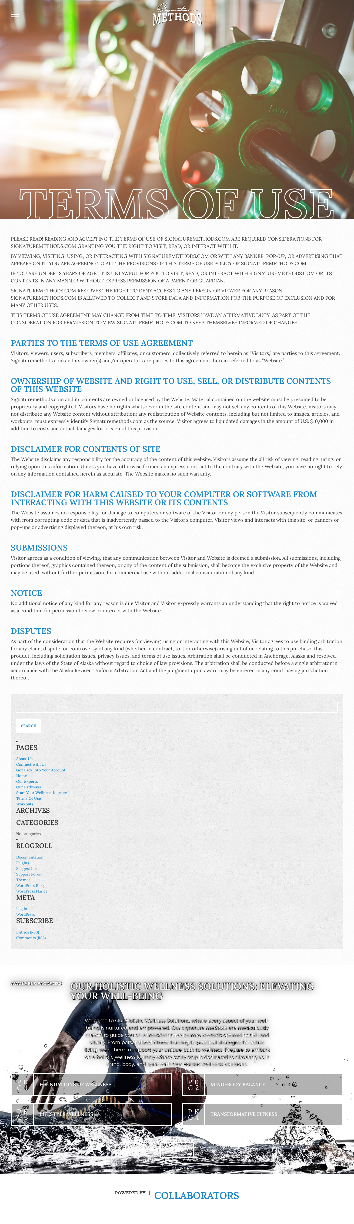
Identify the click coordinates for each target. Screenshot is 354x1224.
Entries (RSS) (27, 932)
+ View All (177, 1150)
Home (21, 775)
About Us (24, 758)
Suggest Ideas (28, 868)
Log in (21, 908)
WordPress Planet (31, 891)
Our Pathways (28, 787)
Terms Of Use (28, 798)
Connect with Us (31, 764)
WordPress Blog (30, 885)
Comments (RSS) (31, 937)
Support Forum (29, 874)
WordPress (25, 914)
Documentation (30, 857)
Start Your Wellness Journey (41, 792)
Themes (23, 879)
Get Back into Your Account (41, 770)
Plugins (22, 862)
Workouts (25, 804)
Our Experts (27, 781)
